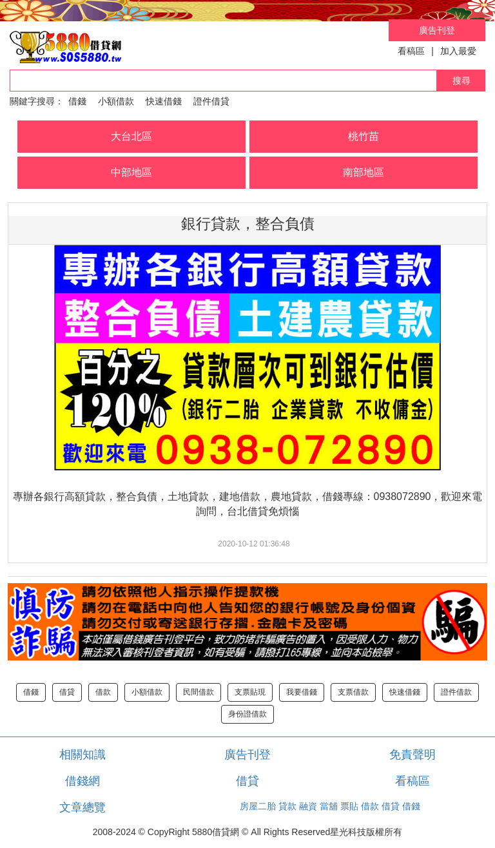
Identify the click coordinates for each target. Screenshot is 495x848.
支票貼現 (250, 692)
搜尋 (461, 80)
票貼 (349, 806)
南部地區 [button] (363, 172)
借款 (103, 692)
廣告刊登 (437, 30)
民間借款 (198, 692)
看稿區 (411, 51)
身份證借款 (247, 713)
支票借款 (353, 692)
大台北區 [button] (131, 136)
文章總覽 (82, 807)
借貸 (67, 692)
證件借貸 (211, 101)
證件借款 (456, 692)
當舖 (329, 806)
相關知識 (82, 754)
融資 (308, 806)
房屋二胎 (258, 806)
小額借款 (116, 101)
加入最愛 (458, 51)
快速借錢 (164, 101)
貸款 (287, 806)
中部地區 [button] (131, 172)
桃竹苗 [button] (363, 136)
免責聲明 (412, 754)
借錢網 (82, 781)
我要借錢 (301, 692)
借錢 (77, 101)
